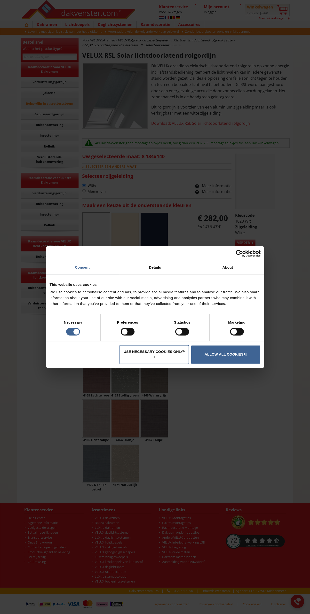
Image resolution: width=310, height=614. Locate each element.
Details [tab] (155, 267)
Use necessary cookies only (154, 351)
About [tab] (228, 267)
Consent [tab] (82, 267)
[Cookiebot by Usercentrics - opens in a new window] (239, 253)
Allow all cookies (225, 354)
